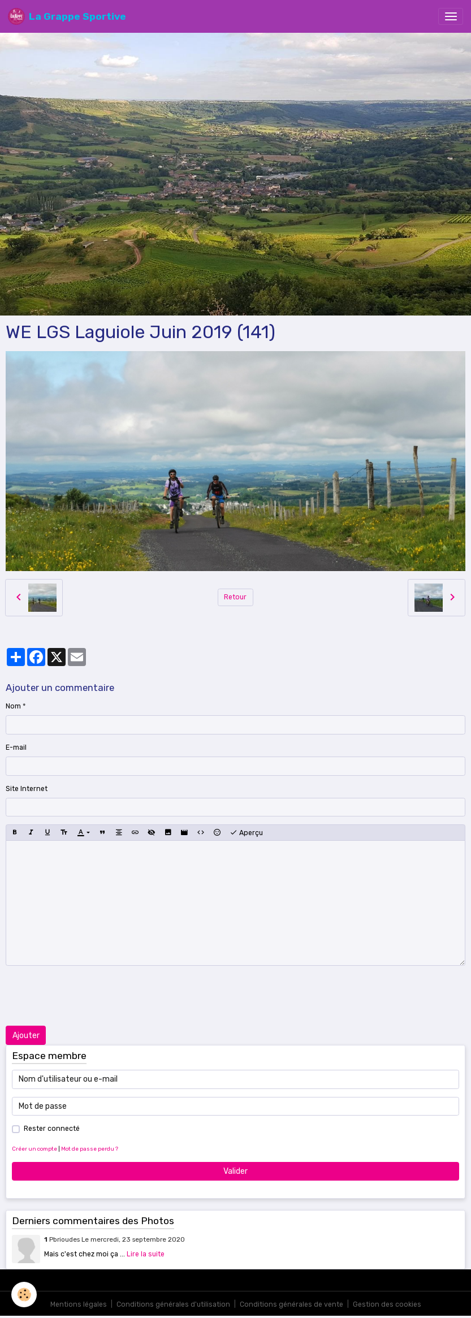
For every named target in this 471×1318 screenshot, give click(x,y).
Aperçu (246, 833)
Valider (235, 1171)
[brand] (67, 16)
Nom (13, 706)
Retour (235, 597)
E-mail (16, 747)
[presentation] (92, 996)
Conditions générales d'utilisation (173, 1304)
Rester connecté (52, 1129)
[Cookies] (24, 1294)
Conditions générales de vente (291, 1304)
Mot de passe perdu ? (89, 1149)
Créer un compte (34, 1149)
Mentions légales (78, 1304)
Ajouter (26, 1035)
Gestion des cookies (387, 1304)
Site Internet (26, 789)
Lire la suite (146, 1254)
